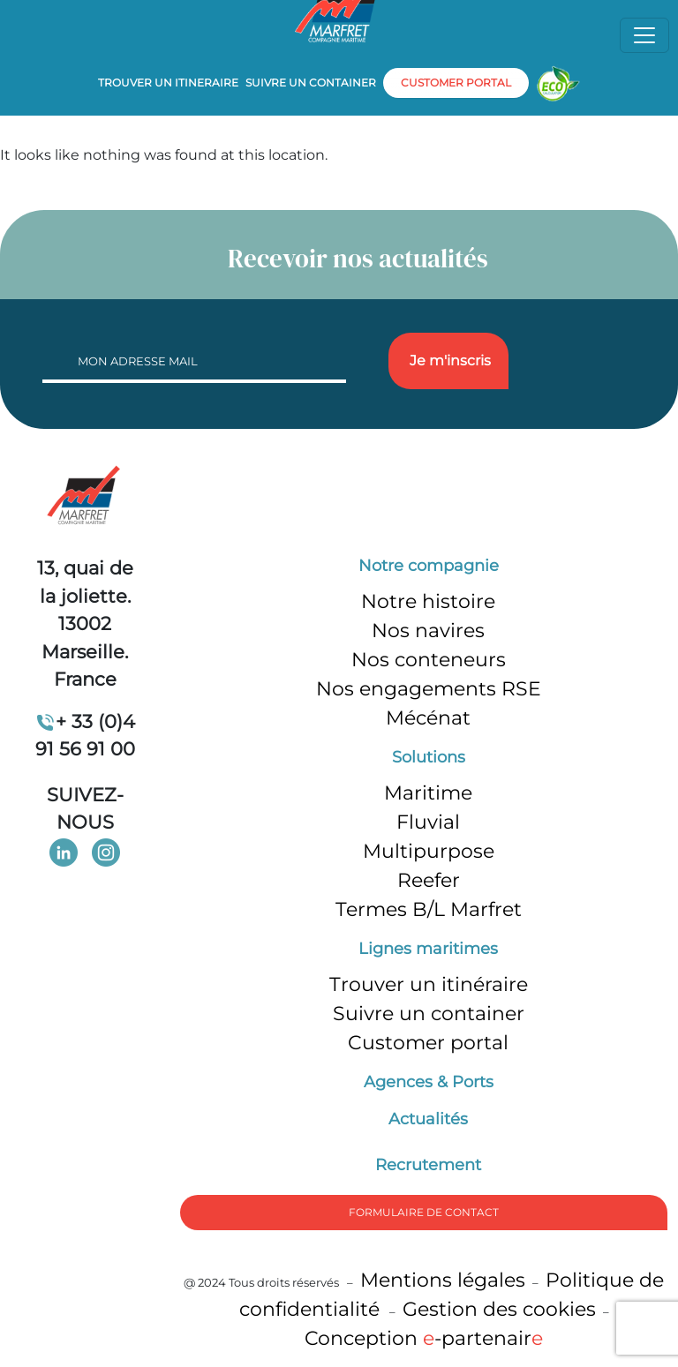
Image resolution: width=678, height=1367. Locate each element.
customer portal (456, 82)
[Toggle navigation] (644, 35)
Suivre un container (310, 82)
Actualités (428, 1119)
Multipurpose (428, 851)
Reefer (428, 880)
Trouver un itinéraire (428, 984)
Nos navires (428, 630)
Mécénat (428, 718)
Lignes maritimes (428, 948)
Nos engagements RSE (428, 689)
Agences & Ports (428, 1082)
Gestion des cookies (499, 1309)
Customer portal (428, 1043)
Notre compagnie (428, 565)
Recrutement (428, 1165)
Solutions (428, 757)
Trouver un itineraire (168, 82)
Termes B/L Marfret (428, 909)
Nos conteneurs (428, 660)
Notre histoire (428, 601)
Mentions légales (442, 1280)
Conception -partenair (424, 1338)
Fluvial (428, 822)
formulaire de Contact (424, 1212)
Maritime (428, 793)
